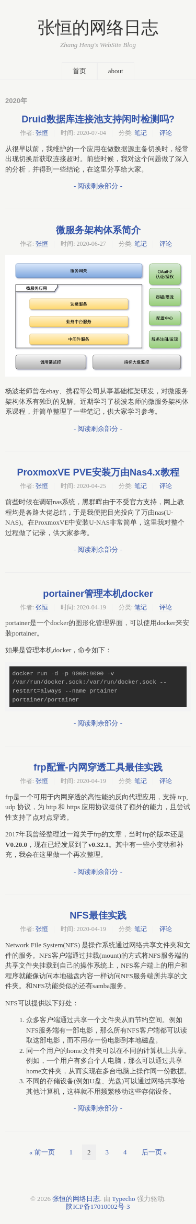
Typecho (123, 1199)
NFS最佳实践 (98, 915)
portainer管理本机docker (98, 593)
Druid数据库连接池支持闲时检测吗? (98, 119)
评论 (165, 133)
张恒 (42, 133)
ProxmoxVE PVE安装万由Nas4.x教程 (98, 472)
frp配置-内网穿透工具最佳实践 (97, 767)
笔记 (140, 133)
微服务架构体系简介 (98, 230)
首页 (79, 71)
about (115, 71)
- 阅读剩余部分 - (98, 186)
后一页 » (154, 1152)
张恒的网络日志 (98, 27)
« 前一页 (42, 1152)
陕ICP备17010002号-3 (98, 1206)
